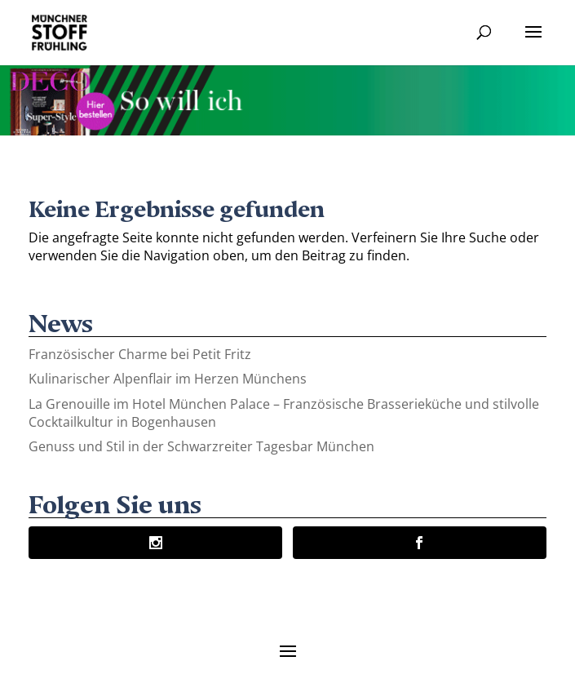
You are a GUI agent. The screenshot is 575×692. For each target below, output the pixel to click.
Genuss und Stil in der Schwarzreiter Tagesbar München (201, 446)
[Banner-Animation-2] (287, 131)
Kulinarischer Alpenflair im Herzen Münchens (168, 379)
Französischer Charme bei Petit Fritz (140, 354)
